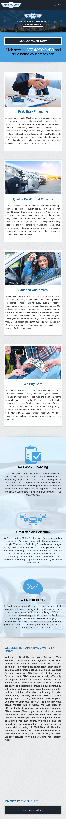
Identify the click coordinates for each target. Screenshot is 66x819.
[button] (33, 25)
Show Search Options (33, 810)
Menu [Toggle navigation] (58, 4)
